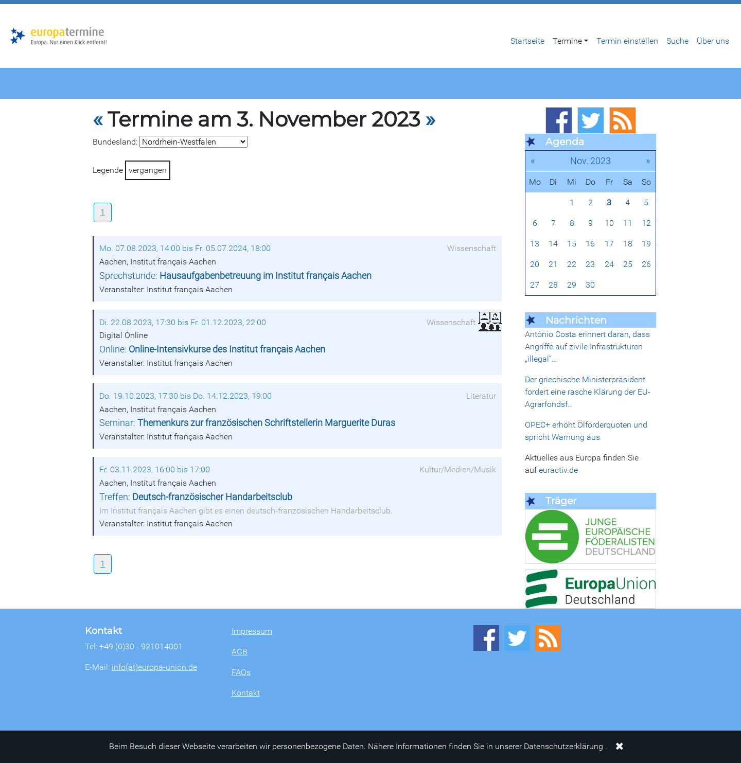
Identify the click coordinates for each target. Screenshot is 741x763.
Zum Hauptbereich (8, 4)
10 (609, 223)
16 (590, 244)
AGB (240, 651)
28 (553, 285)
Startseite (527, 41)
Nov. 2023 (590, 160)
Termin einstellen (627, 41)
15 (571, 244)
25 (627, 264)
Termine (567, 41)
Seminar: (247, 423)
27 (534, 285)
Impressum (252, 631)
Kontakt (246, 693)
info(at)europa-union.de (154, 667)
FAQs (241, 672)
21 (553, 264)
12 (646, 223)
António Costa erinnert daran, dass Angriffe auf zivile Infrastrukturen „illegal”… (587, 346)
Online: (212, 349)
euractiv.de (558, 470)
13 (534, 244)
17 (609, 244)
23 (590, 264)
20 (534, 264)
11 (627, 223)
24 (609, 264)
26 (646, 264)
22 (571, 264)
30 (590, 285)
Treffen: (195, 497)
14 (553, 244)
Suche (677, 41)
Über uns (713, 41)
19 (646, 244)
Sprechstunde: (235, 276)
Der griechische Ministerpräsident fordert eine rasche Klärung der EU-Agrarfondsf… (587, 392)
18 (627, 244)
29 (571, 285)
